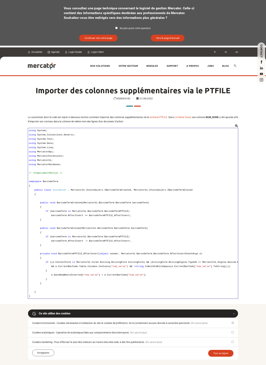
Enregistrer (43, 352)
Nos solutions (100, 66)
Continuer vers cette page (98, 38)
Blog (225, 66)
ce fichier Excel (183, 117)
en (236, 52)
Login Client (97, 52)
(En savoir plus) (199, 323)
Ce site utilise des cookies (51, 314)
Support (172, 66)
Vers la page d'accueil (167, 38)
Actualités (36, 52)
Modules (152, 66)
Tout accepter (220, 353)
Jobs (210, 66)
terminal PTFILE (158, 117)
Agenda (55, 52)
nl (226, 52)
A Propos (192, 66)
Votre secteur (128, 66)
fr (215, 52)
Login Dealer (75, 52)
